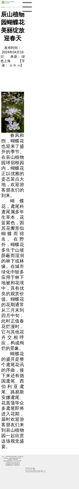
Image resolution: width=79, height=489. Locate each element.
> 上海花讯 (17, 7)
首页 (6, 7)
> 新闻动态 (9, 7)
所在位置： (3, 7)
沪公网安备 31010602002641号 (12, 463)
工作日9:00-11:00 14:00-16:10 (14, 461)
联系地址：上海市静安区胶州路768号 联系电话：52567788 (13, 459)
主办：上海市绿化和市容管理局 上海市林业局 (12, 456)
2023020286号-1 (35, 471)
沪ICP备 (30, 468)
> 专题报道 (13, 7)
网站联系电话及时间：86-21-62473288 (12, 460)
